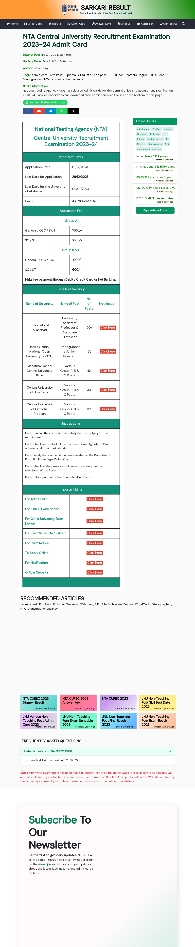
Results (55, 24)
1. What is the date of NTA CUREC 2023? (48, 751)
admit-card (40, 75)
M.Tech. (160, 75)
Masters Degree (137, 75)
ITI (151, 75)
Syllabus (124, 24)
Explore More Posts (155, 210)
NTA (47, 79)
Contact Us (168, 24)
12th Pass (56, 75)
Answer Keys (101, 24)
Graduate (84, 75)
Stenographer (32, 79)
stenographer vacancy (67, 79)
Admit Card (77, 24)
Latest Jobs (33, 24)
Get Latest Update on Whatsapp (45, 102)
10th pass (99, 75)
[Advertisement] (97, 651)
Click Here (108, 328)
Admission (145, 24)
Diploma (70, 75)
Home (12, 24)
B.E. (111, 75)
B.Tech (119, 75)
